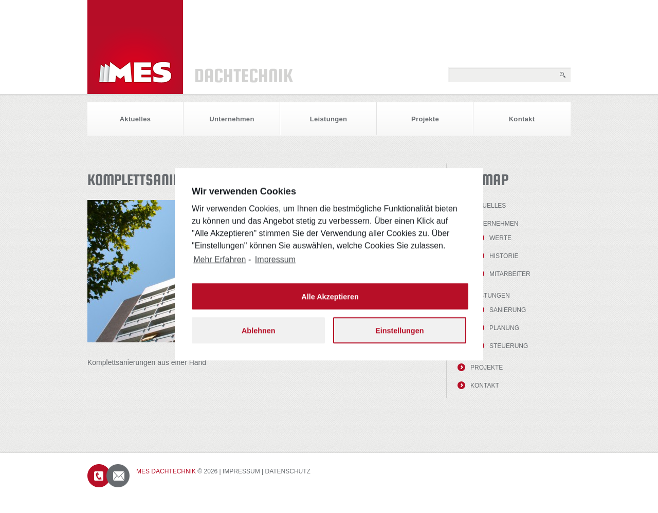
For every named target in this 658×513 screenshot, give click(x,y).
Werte (500, 238)
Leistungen (329, 119)
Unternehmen (231, 119)
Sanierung (507, 310)
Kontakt (522, 119)
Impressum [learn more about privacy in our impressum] (275, 267)
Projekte (425, 119)
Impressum (241, 471)
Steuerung (508, 346)
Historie (503, 256)
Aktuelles (135, 119)
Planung (504, 328)
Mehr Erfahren (219, 267)
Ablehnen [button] (259, 338)
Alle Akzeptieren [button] (329, 304)
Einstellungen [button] (399, 338)
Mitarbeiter (510, 274)
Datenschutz (287, 471)
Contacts (108, 475)
